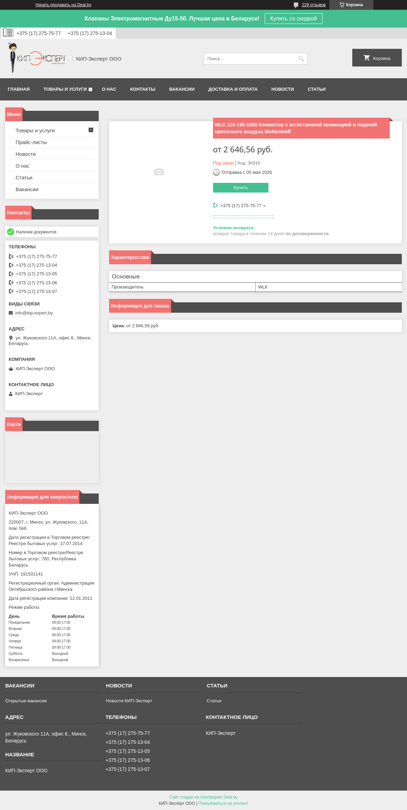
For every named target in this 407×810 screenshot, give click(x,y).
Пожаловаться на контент (223, 803)
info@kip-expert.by (34, 312)
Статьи (317, 89)
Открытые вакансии (26, 700)
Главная (19, 89)
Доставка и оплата (232, 89)
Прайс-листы (31, 142)
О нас (109, 89)
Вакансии (182, 89)
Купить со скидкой (293, 18)
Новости (283, 89)
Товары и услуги (65, 89)
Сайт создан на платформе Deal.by (203, 797)
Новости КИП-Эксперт (129, 700)
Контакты (143, 89)
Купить (240, 187)
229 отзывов (314, 4)
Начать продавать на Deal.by (63, 4)
